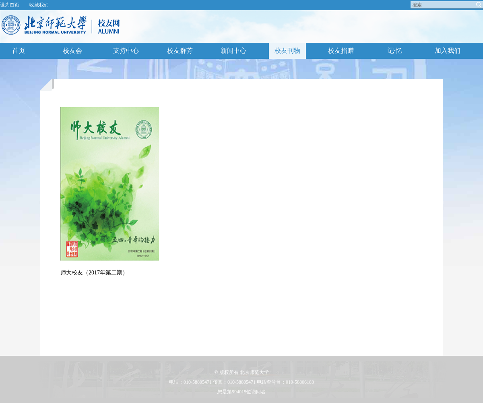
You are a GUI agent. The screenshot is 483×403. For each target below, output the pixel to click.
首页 (18, 50)
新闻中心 (233, 50)
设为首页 (9, 5)
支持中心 (126, 50)
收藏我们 (39, 5)
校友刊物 (287, 50)
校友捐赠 (341, 50)
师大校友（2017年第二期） (94, 273)
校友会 (72, 50)
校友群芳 (180, 50)
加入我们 (447, 50)
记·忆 (395, 50)
